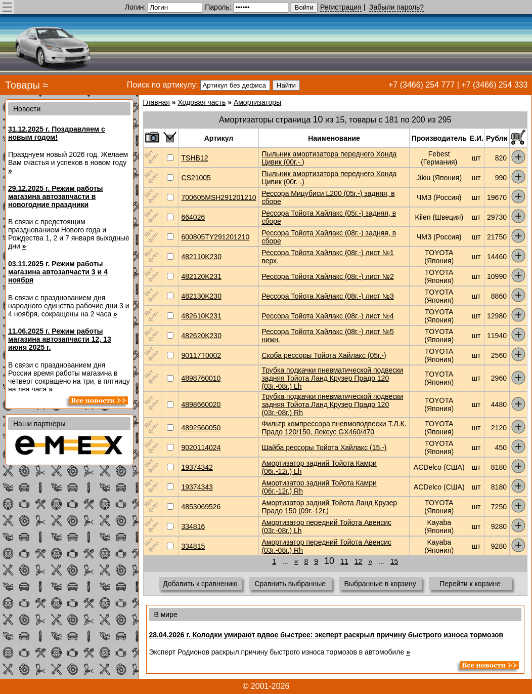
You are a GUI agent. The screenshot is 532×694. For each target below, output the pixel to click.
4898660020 (201, 404)
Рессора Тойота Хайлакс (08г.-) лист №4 (327, 316)
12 (358, 561)
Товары (22, 85)
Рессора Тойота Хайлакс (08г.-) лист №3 (327, 296)
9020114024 (201, 447)
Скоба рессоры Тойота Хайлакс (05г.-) (323, 355)
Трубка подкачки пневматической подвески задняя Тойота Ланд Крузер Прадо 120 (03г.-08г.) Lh (332, 378)
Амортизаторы (257, 102)
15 (394, 561)
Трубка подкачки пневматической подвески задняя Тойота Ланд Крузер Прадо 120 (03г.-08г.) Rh (332, 404)
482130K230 (201, 296)
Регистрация (341, 7)
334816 (193, 526)
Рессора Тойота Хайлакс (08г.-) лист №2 (327, 276)
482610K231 (201, 316)
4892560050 (201, 428)
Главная (156, 102)
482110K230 (201, 257)
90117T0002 (201, 355)
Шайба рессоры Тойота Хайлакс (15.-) (323, 447)
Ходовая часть (202, 102)
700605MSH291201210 (219, 197)
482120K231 (201, 276)
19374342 (197, 467)
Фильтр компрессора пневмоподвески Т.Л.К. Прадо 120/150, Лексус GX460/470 (333, 428)
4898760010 (201, 378)
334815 (193, 546)
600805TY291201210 (216, 237)
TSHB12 (195, 158)
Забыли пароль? (396, 7)
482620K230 (201, 336)
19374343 (197, 487)
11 (344, 561)
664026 (193, 217)
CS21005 (196, 178)
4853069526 (201, 507)
